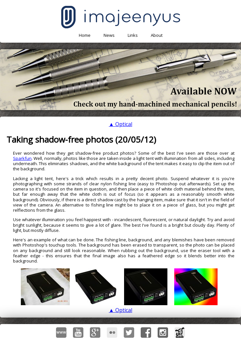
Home (85, 35)
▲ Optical (120, 124)
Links (133, 35)
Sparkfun (22, 158)
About (157, 35)
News (109, 35)
